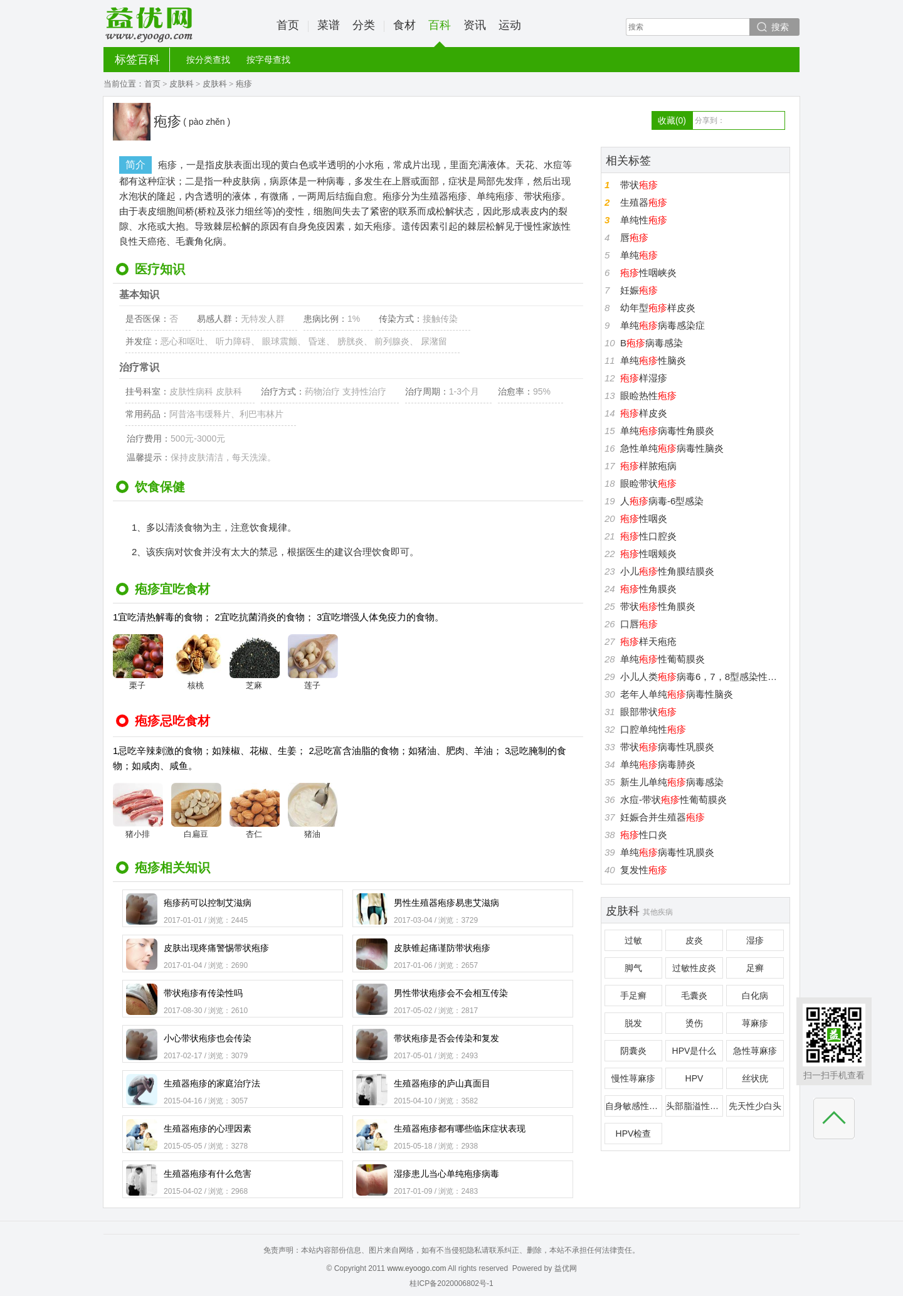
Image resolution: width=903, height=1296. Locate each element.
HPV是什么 (694, 1051)
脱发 (633, 1023)
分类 (363, 25)
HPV (694, 1078)
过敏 (633, 940)
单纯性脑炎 (653, 360)
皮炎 (694, 940)
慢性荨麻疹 (633, 1078)
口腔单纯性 (653, 729)
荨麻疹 (755, 1023)
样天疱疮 (648, 641)
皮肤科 (181, 83)
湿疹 (755, 940)
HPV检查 (634, 1134)
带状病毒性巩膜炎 (667, 746)
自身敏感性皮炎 (633, 1106)
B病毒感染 (651, 342)
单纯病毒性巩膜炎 (667, 852)
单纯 (639, 255)
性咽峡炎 (648, 272)
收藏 (672, 120)
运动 (510, 25)
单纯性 (643, 220)
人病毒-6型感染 (662, 501)
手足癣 (633, 996)
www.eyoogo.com (416, 1268)
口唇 (639, 624)
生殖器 (643, 202)
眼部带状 (648, 711)
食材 (404, 25)
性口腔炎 (648, 536)
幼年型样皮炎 (657, 307)
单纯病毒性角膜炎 (667, 430)
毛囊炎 (694, 996)
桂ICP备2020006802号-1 (451, 1283)
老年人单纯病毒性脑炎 (676, 694)
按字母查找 (268, 60)
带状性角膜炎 (657, 606)
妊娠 (639, 290)
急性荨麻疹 (755, 1051)
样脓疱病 (648, 465)
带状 (639, 184)
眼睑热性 (648, 395)
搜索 (780, 27)
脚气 (633, 968)
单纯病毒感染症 (662, 325)
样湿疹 (643, 378)
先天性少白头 (755, 1106)
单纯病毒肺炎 (657, 764)
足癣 (755, 968)
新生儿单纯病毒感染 (672, 782)
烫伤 (694, 1023)
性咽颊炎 (648, 553)
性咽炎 (643, 518)
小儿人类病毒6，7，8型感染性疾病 (703, 676)
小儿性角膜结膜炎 (667, 571)
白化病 (755, 996)
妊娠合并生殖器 (662, 817)
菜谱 (328, 25)
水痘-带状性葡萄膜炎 (673, 799)
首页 (288, 25)
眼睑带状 (648, 483)
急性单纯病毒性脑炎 (672, 448)
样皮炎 (643, 413)
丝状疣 (755, 1078)
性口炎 (643, 834)
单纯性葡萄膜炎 (662, 659)
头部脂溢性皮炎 (694, 1106)
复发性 (643, 869)
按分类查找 (208, 60)
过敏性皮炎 (694, 968)
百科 (439, 33)
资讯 (474, 25)
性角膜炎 (648, 588)
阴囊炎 (633, 1051)
